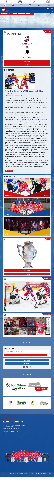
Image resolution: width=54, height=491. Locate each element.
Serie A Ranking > (27, 274)
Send (25, 368)
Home (11, 486)
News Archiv (9, 170)
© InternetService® (47, 486)
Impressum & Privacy (23, 486)
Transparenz (16, 486)
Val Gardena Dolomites (37, 486)
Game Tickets (27, 62)
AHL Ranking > (27, 270)
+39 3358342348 (9, 440)
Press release (27, 373)
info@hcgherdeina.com (13, 442)
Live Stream (27, 64)
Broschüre (27, 377)
